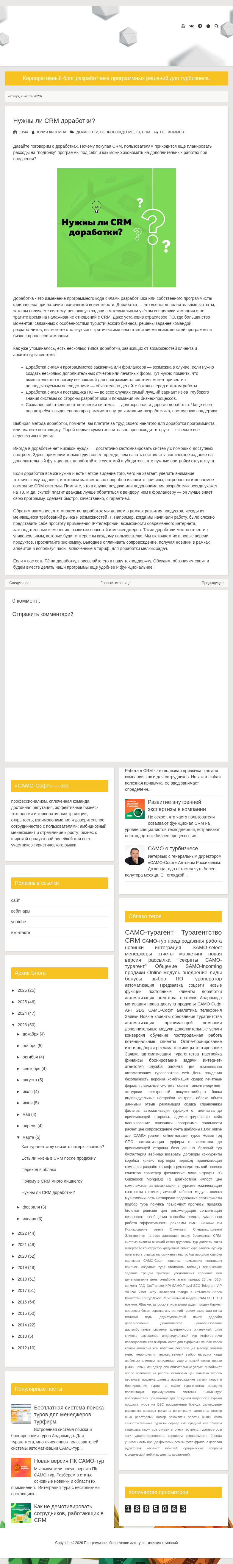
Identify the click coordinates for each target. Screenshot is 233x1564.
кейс (218, 1116)
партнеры (166, 1160)
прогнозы (196, 1204)
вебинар (155, 1154)
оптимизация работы (152, 1373)
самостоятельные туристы (146, 1423)
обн (166, 1366)
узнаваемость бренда (204, 1435)
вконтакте (20, 932)
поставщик (213, 1260)
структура (149, 1429)
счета (178, 1129)
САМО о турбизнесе (173, 848)
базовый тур (210, 1148)
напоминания (166, 1254)
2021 (22, 1244)
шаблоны (192, 1129)
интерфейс (133, 1248)
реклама (164, 1047)
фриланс (201, 1441)
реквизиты (177, 1416)
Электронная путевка (142, 1235)
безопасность (136, 1079)
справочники (211, 1104)
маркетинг (191, 953)
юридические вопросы (202, 1448)
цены (154, 1279)
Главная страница (116, 583)
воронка (158, 1079)
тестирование (208, 1047)
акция (185, 1235)
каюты (130, 1348)
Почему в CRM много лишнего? (51, 1181)
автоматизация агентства (150, 997)
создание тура (153, 1266)
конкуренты (212, 1154)
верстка (157, 1310)
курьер (217, 1248)
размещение (212, 1404)
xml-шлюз (202, 1291)
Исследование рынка (144, 1229)
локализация (185, 1348)
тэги (128, 1435)
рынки (207, 1416)
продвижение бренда (183, 1404)
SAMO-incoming (203, 966)
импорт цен (211, 1179)
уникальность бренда (141, 1441)
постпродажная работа (197, 1035)
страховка (132, 1429)
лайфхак (166, 1348)
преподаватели (136, 1398)
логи (128, 1254)
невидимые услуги (172, 1360)
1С (219, 1173)
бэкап (145, 1310)
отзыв (150, 1104)
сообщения (157, 1216)
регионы (164, 1410)
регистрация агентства (191, 1410)
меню (129, 1354)
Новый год (212, 1135)
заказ (218, 1241)
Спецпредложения (207, 1229)
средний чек (198, 1423)
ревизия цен (155, 1210)
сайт (15, 900)
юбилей (171, 1448)
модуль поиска (208, 1191)
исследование (136, 1341)
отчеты (166, 953)
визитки (145, 1241)
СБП (210, 1298)
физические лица (180, 1173)
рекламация (169, 1104)
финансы (134, 1060)
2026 (22, 990)
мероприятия (146, 1354)
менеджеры (138, 953)
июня (28, 1102)
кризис (148, 1160)
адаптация (170, 1235)
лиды (215, 972)
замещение (149, 1335)
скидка (190, 1104)
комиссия (144, 1348)
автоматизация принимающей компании (173, 1022)
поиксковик (193, 1260)
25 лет (207, 1279)
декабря (30, 1034)
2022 (22, 1233)
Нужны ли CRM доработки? (55, 120)
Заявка (131, 1053)
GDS (139, 1010)
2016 (22, 1302)
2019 (22, 1267)
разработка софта (159, 1166)
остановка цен (182, 1373)
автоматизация (139, 985)
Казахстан (132, 1298)
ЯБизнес (145, 1304)
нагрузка (204, 1354)
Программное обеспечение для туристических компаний (131, 1542)
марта (28, 1137)
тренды (147, 1273)
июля (28, 1091)
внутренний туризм (180, 1310)
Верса (217, 1291)
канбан (206, 1341)
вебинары (20, 911)
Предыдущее (212, 583)
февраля (31, 1207)
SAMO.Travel (182, 1285)
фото (189, 1441)
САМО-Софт (160, 1010)
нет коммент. (173, 132)
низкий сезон (199, 1360)
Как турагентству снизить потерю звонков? (62, 1146)
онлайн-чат (213, 1366)
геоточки (131, 1316)
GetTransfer (155, 1285)
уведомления (184, 1273)
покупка (157, 1204)
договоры (191, 1154)
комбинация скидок (185, 1079)
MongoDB (155, 1179)
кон (155, 1348)
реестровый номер (150, 1416)
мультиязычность (140, 1198)
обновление (183, 1016)
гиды (148, 1316)
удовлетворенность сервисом (159, 1435)
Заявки (131, 1016)
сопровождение (117, 132)
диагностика (185, 1179)
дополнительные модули (149, 1028)
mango (183, 1291)
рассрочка (133, 1410)
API (128, 1010)
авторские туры (165, 1304)
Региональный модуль (180, 1298)
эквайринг (168, 1279)
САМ (202, 1298)
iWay (152, 1291)
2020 (22, 1256)
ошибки (216, 1254)
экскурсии (133, 1091)
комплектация (210, 1185)
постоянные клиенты (171, 991)
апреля (29, 1125)
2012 (22, 1347)
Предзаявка (171, 985)
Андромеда (211, 997)
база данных (183, 1148)
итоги (130, 1047)
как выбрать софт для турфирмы (174, 1341)
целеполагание (136, 1279)
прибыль (131, 1266)
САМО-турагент (149, 932)
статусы (216, 1423)
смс (184, 1423)
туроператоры (211, 1429)
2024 (22, 1013)
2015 (22, 1313)
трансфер (152, 1173)
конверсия (135, 1035)
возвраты (173, 1154)
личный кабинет (178, 1191)
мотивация (135, 1003)
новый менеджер (149, 1366)
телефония (211, 1010)
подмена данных (155, 1379)
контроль (185, 1098)
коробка (132, 1160)
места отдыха (144, 1254)
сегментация (211, 1210)
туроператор (207, 978)
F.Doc (206, 1129)
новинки (134, 947)
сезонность (134, 1216)
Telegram (208, 1285)
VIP (219, 1285)
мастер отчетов (209, 1348)
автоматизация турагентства (170, 1053)
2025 (22, 1001)
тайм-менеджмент (206, 1085)
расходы (149, 1410)
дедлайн (215, 1316)
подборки (146, 1047)
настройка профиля (193, 1254)
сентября (31, 1068)
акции (182, 1304)
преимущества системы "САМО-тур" (187, 1391)
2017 (22, 1290)
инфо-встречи (211, 1335)
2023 (22, 1024)
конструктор (152, 1248)
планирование (137, 1123)
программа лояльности (200, 1123)
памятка (202, 1373)
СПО (129, 1141)
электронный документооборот (177, 1091)
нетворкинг (165, 1198)
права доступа (162, 1003)
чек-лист (153, 1448)
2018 (22, 1279)
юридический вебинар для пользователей (157, 1454)
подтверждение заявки (189, 1379)
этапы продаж (188, 1279)
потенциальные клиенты (150, 1041)
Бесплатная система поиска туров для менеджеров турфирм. (69, 1414)
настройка (212, 1053)
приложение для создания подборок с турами (186, 1398)
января (29, 1218)
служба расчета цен (171, 1066)
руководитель (188, 1166)
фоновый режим (171, 1441)
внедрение (194, 972)
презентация (135, 1391)
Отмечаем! (178, 1229)
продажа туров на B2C (144, 1404)
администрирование (192, 1116)
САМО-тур (154, 941)
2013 (22, 1336)
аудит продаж (198, 1304)
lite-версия (167, 1291)
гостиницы (184, 1047)
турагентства (209, 1016)
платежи (188, 997)
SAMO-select (207, 947)
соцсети (196, 985)
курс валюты (200, 1248)
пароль (216, 1373)
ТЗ (138, 132)
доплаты (205, 1241)
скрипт (182, 1085)
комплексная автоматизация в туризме (160, 1185)
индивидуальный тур (179, 1335)
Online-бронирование (201, 1041)
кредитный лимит (176, 1248)
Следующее (19, 583)
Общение (166, 966)
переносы (132, 1379)
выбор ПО (167, 978)
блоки (217, 1091)
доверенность (180, 1329)
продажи (135, 972)
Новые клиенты (155, 1016)
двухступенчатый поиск (180, 1316)
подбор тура (136, 1204)
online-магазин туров (181, 1135)
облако (202, 1098)
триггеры (163, 1273)
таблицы (193, 1266)
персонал (173, 1260)
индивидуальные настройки (150, 1098)
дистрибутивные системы (146, 1329)
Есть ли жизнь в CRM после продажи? (58, 1158)
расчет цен (134, 1129)
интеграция (168, 947)
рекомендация (183, 1210)
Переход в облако (38, 1169)
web (185, 1073)
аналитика (186, 1010)
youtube (18, 921)
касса (217, 1341)
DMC (192, 1223)
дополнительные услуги (198, 1028)
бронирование (163, 1060)
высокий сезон (163, 1241)
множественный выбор (177, 1354)
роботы (193, 1416)
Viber (142, 1291)
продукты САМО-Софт (200, 1003)
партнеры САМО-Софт (144, 1260)
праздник (215, 1385)
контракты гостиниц (143, 1191)
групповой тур (187, 1241)
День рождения (207, 1073)
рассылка (159, 960)
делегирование (136, 1323)
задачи (190, 1060)
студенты (166, 1429)
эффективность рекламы (163, 1223)
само (218, 1416)
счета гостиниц (186, 1429)
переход (186, 1160)
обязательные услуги (186, 1366)
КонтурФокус (152, 1298)
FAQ (141, 1285)
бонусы (133, 978)
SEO (196, 1285)
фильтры (132, 1110)
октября (30, 1057)
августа (30, 1080)
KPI (168, 1285)
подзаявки (164, 1123)
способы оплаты (185, 1216)
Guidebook (134, 1179)
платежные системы (157, 1085)
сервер (173, 1423)
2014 (22, 1325)
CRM (146, 132)
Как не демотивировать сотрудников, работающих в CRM (69, 1513)
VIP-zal (130, 1291)
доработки (87, 132)
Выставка (206, 1223)
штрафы (206, 1173)
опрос (129, 1373)
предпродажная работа (195, 941)
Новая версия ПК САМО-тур (69, 1461)
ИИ (219, 1223)
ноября (29, 1045)
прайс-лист (176, 1204)
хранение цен (210, 1273)
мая (26, 1114)
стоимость (176, 1266)
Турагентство (201, 932)
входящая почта (209, 1310)
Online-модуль (163, 972)
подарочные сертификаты (199, 1198)
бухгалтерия (135, 1154)
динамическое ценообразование (191, 1323)
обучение (159, 1035)
